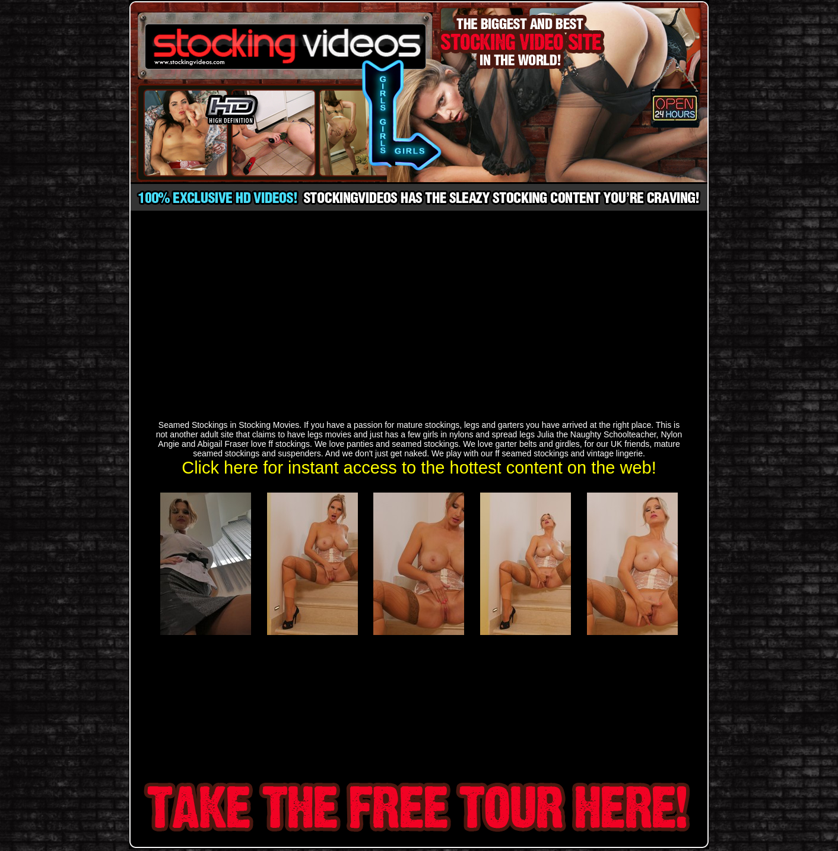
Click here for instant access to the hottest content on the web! (419, 467)
